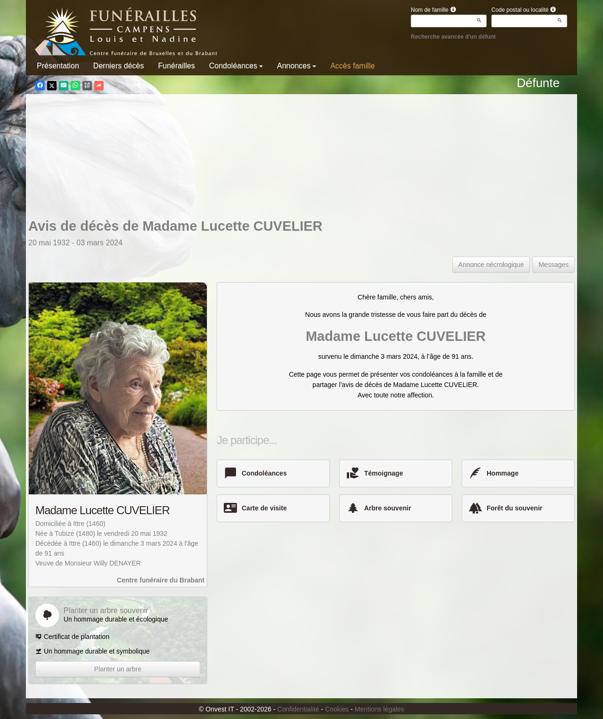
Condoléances (236, 66)
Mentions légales (379, 709)
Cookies (337, 709)
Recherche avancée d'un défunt (453, 36)
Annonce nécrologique (491, 264)
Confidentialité (298, 709)
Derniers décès (118, 66)
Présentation (58, 66)
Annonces (296, 66)
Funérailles (176, 66)
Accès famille (352, 66)
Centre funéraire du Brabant (160, 580)
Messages (553, 264)
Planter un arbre (117, 669)
